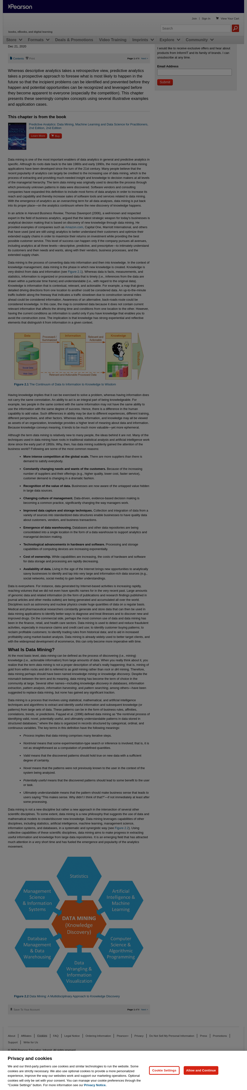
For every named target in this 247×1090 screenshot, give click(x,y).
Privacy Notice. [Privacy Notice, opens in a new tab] (95, 1085)
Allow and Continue (201, 1070)
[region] (123, 1070)
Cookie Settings (164, 1070)
